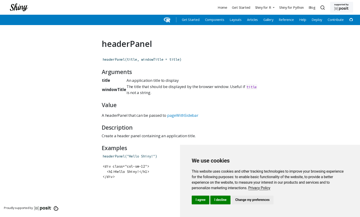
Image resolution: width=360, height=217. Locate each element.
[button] (265, 7)
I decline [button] (220, 200)
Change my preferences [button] (252, 200)
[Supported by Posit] (341, 7)
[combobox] (323, 7)
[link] (259, 188)
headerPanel (114, 59)
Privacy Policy (259, 188)
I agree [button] (200, 200)
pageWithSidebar (182, 115)
